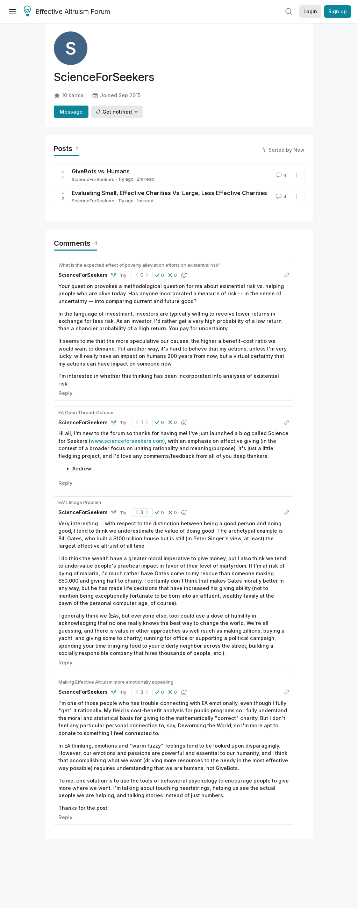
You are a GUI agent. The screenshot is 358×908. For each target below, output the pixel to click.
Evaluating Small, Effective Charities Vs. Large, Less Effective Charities (169, 192)
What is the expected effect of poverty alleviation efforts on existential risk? (139, 265)
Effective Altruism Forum (67, 12)
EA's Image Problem (79, 502)
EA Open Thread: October (86, 412)
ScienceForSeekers (93, 179)
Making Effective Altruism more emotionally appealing (115, 682)
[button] (159, 275)
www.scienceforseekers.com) (128, 441)
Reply (65, 393)
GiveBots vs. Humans (101, 171)
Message (71, 112)
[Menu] (12, 11)
